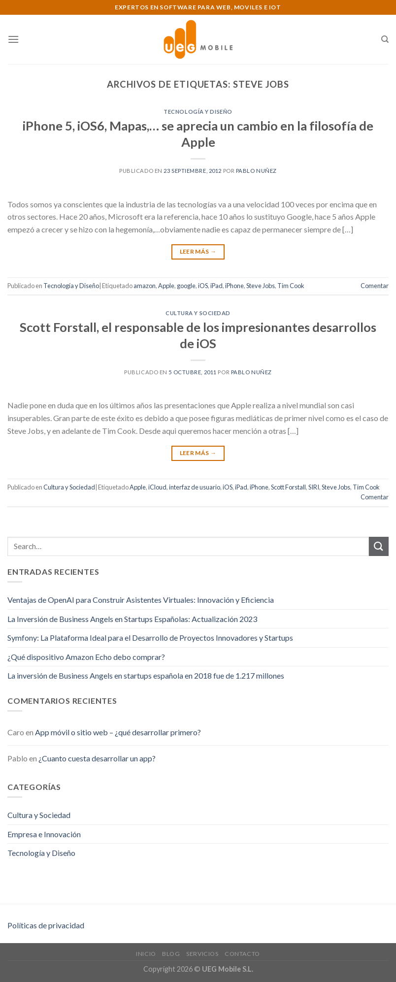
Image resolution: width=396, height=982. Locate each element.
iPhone (234, 286)
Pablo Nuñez (256, 170)
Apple (166, 286)
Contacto (242, 953)
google (186, 286)
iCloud (157, 487)
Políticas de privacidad (45, 925)
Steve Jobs (260, 286)
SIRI (313, 487)
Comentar (375, 286)
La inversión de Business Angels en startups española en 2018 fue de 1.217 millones (145, 675)
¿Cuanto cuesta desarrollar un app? (97, 758)
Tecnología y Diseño (198, 111)
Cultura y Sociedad (198, 313)
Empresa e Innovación (44, 834)
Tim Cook (290, 286)
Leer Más (198, 251)
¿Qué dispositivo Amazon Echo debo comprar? (86, 656)
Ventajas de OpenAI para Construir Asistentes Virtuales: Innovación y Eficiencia (140, 599)
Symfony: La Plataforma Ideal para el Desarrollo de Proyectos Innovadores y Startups (150, 637)
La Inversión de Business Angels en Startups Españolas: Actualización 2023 (132, 618)
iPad (216, 286)
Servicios (202, 953)
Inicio (146, 953)
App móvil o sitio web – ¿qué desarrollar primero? (118, 732)
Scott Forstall (288, 487)
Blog (171, 953)
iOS (203, 286)
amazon (144, 286)
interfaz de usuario (194, 487)
